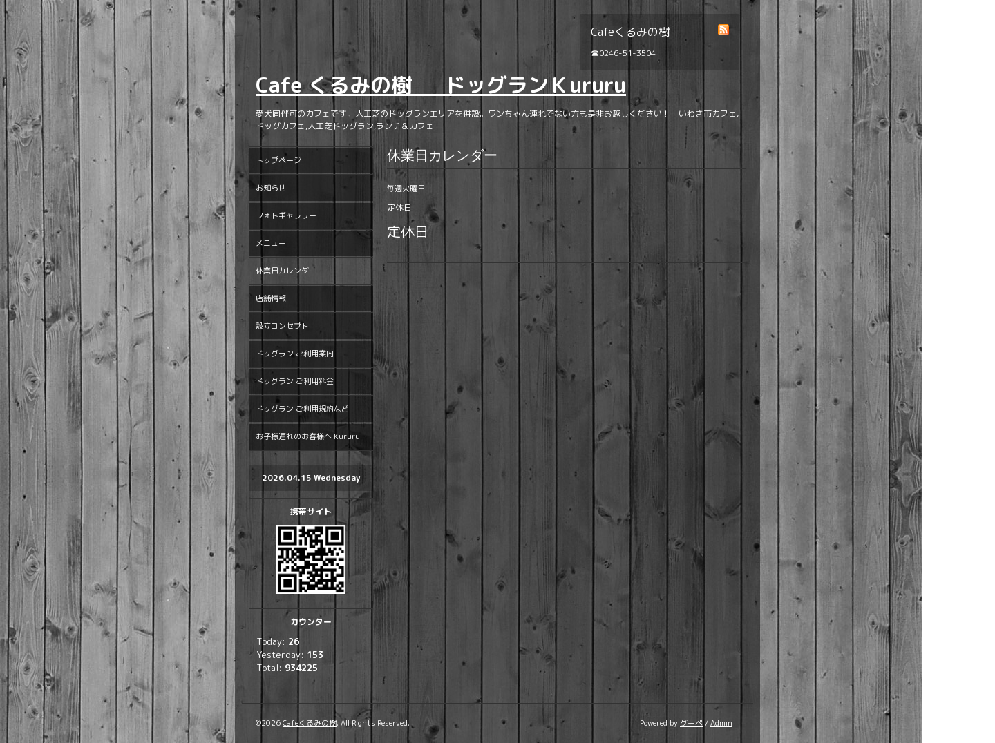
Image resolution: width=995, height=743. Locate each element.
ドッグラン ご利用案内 (295, 353)
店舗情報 (271, 298)
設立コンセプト (282, 325)
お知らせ (271, 187)
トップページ (278, 160)
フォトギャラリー (286, 215)
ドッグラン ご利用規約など (302, 408)
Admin (721, 722)
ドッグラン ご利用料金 (295, 381)
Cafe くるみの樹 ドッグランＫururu (441, 84)
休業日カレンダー (286, 270)
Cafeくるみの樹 (310, 722)
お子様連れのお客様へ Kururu (308, 436)
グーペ (691, 722)
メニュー (271, 243)
